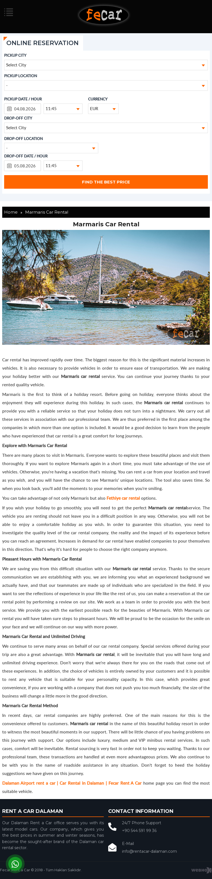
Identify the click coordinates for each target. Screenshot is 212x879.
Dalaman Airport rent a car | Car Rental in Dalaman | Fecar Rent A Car (72, 783)
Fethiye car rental (123, 498)
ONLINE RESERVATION (42, 43)
